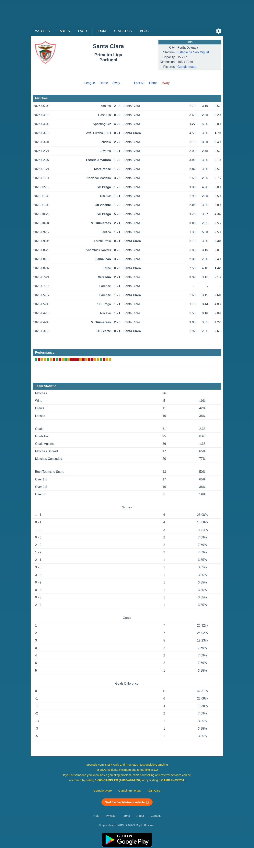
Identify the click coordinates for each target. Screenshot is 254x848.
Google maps (186, 66)
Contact (156, 815)
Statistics (123, 31)
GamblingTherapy (129, 790)
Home (103, 83)
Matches (42, 31)
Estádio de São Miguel (193, 52)
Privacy (110, 815)
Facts (83, 31)
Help (96, 815)
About (140, 815)
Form (101, 31)
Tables (64, 31)
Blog (144, 31)
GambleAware (103, 790)
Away (116, 83)
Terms (126, 815)
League (89, 83)
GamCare (154, 790)
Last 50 (139, 83)
